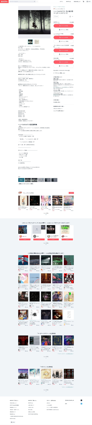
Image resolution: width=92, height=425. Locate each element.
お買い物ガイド (31, 405)
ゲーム (54, 6)
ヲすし (66, 236)
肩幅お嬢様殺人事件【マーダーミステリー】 (68, 208)
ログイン (61, 1)
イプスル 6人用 (44, 207)
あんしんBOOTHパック (57, 87)
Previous (19, 22)
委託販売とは (12, 414)
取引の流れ (30, 409)
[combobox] (22, 1)
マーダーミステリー (61, 6)
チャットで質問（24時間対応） (52, 407)
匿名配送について (13, 407)
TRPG (53, 206)
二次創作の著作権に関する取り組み (16, 416)
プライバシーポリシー (57, 108)
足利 (38, 236)
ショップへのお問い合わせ (58, 110)
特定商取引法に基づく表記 (58, 106)
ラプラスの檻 (32, 207)
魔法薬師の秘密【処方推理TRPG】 (57, 208)
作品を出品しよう (77, 1)
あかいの (24, 236)
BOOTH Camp (12, 418)
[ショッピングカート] (83, 1)
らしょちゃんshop (28, 193)
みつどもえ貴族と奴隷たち (23, 207)
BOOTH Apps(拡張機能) (14, 405)
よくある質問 (49, 405)
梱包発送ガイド (13, 411)
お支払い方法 (57, 102)
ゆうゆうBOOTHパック (65, 87)
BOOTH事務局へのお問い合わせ (53, 409)
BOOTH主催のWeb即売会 (33, 414)
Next (50, 22)
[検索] (34, 1)
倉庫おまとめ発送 (31, 411)
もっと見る (46, 244)
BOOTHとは (68, 1)
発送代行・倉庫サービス (14, 409)
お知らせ (48, 402)
